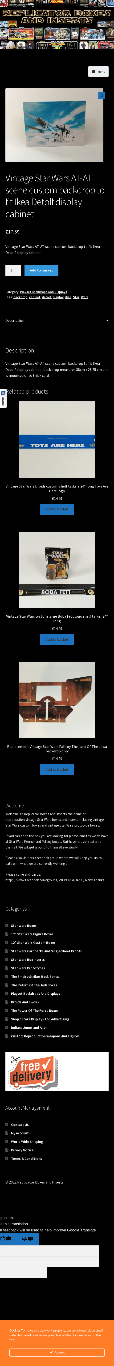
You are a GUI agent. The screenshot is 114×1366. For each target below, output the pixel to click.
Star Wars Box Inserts (28, 959)
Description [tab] (14, 320)
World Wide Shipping (27, 1141)
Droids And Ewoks (25, 1002)
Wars (84, 297)
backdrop (20, 297)
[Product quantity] (13, 270)
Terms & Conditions (26, 1158)
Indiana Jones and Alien (29, 1027)
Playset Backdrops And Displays (43, 292)
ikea (68, 297)
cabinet (34, 297)
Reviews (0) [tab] (14, 334)
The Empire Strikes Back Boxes (35, 976)
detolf (46, 297)
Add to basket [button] (57, 509)
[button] (101, 95)
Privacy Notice (22, 1150)
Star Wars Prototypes (28, 968)
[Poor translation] (27, 1239)
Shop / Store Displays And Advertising (40, 1019)
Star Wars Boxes (24, 925)
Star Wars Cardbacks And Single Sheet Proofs (46, 951)
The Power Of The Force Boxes (34, 1010)
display (58, 297)
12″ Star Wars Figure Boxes (32, 934)
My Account (20, 1133)
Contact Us (20, 1124)
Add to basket (41, 270)
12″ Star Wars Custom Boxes (33, 942)
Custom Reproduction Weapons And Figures (45, 1036)
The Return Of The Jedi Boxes (34, 985)
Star (76, 297)
